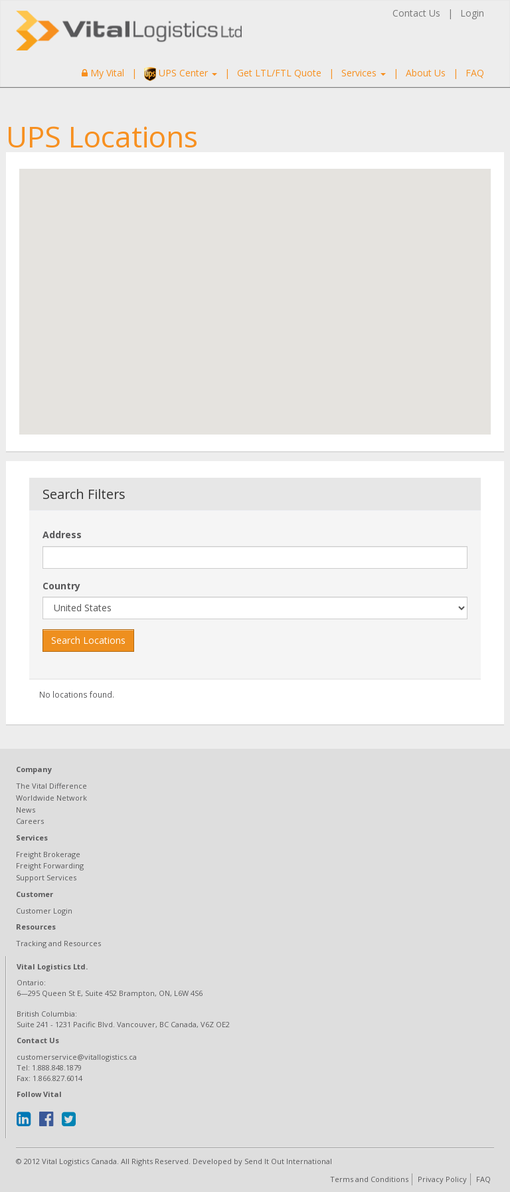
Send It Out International (288, 1161)
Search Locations (88, 640)
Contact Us (416, 13)
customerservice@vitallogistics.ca (77, 1057)
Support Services (46, 877)
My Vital (103, 72)
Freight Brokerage (48, 854)
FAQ (475, 72)
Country (61, 585)
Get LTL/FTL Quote (279, 72)
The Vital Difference (51, 786)
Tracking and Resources (58, 943)
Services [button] (363, 72)
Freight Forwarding (50, 865)
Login (472, 13)
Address (62, 534)
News (25, 810)
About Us (426, 72)
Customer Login (44, 911)
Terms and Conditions (369, 1179)
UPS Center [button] (180, 73)
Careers (30, 821)
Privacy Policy (442, 1179)
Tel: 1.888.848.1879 (49, 1067)
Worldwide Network (51, 798)
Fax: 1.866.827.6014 (49, 1078)
